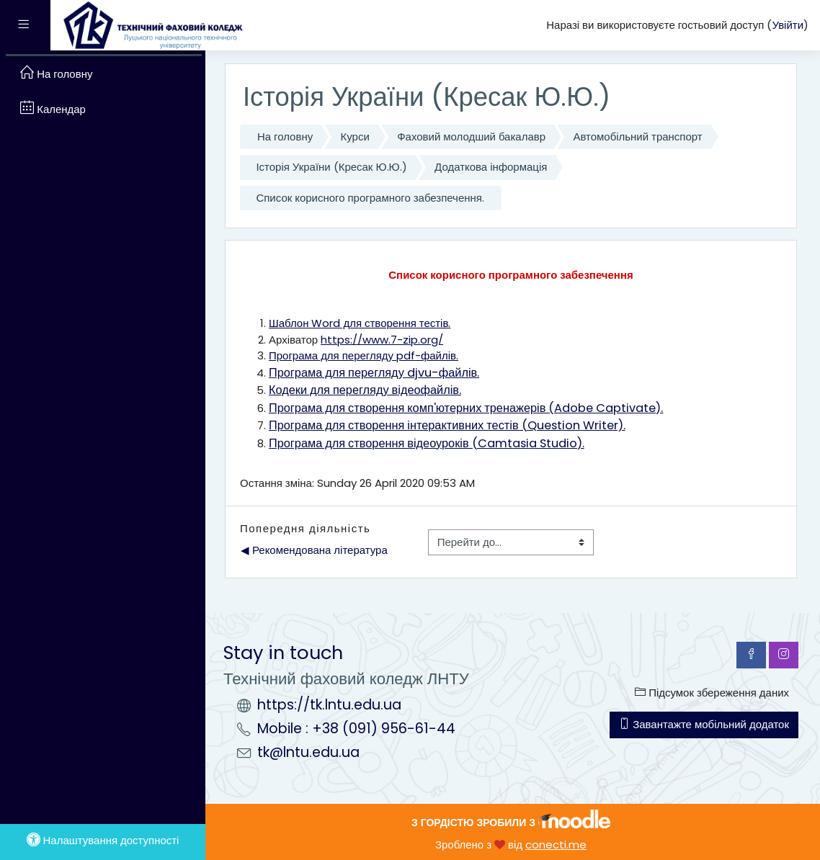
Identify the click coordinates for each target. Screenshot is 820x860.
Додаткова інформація (490, 166)
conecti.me (556, 844)
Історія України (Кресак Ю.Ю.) (331, 166)
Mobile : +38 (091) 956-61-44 (356, 728)
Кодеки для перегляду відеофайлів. (365, 390)
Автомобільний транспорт (637, 136)
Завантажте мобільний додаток (704, 724)
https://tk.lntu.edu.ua (329, 705)
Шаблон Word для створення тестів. (359, 323)
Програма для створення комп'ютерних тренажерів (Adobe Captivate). (466, 408)
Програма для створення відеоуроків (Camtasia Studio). (426, 443)
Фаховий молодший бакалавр (471, 136)
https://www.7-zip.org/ (382, 339)
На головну (285, 136)
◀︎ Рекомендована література (314, 549)
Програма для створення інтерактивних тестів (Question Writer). (447, 425)
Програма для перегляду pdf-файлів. (363, 355)
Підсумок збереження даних (712, 692)
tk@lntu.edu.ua (308, 752)
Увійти (787, 24)
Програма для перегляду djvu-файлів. (374, 372)
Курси (355, 136)
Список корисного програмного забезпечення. (369, 197)
